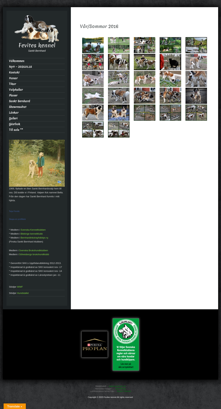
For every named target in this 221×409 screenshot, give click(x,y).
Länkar (13, 113)
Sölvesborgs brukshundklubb (34, 254)
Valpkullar (16, 90)
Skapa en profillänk (17, 219)
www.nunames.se (117, 386)
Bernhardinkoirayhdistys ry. (35, 237)
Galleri (13, 118)
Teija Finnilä (14, 211)
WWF (20, 286)
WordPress (120, 388)
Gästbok (14, 124)
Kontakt (14, 72)
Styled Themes (124, 391)
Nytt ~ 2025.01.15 (20, 67)
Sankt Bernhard (19, 101)
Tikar (12, 84)
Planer (13, 95)
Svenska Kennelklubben (33, 229)
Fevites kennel (36, 45)
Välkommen (16, 61)
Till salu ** (16, 130)
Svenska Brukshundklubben (33, 250)
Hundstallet (23, 293)
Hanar (13, 78)
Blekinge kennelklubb (32, 233)
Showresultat (17, 107)
